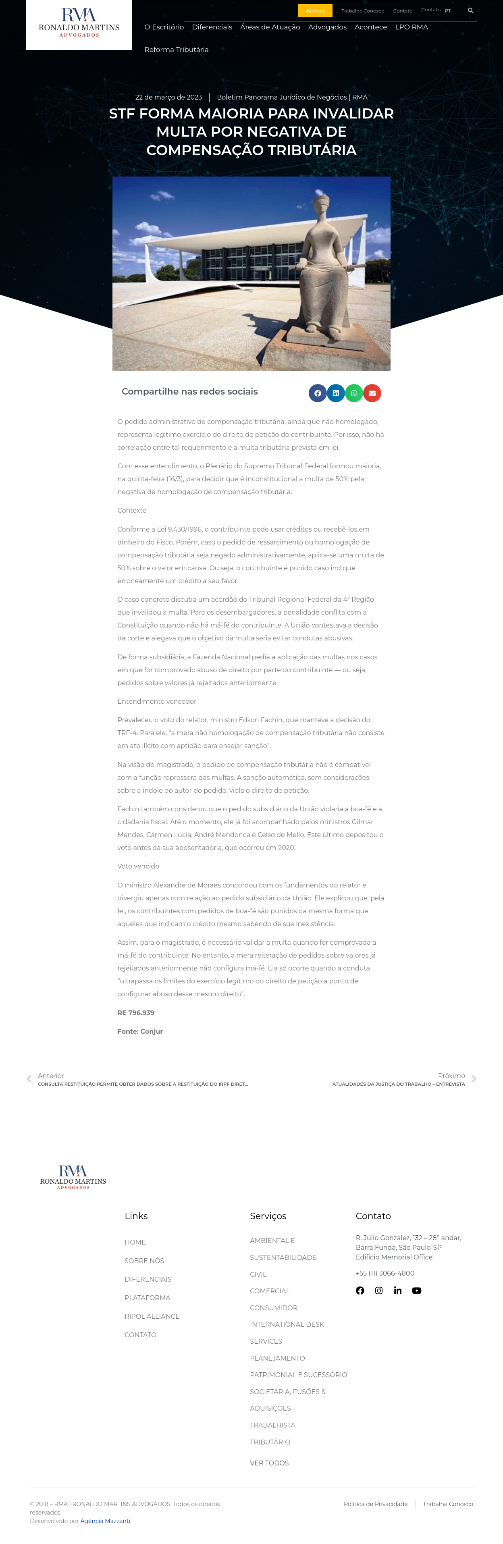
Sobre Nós (144, 1261)
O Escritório (164, 27)
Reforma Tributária (176, 50)
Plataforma (147, 1298)
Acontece (371, 27)
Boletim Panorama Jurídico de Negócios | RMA (292, 97)
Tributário (270, 1442)
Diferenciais (212, 27)
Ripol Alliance (152, 1316)
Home (135, 1242)
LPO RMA (411, 27)
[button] (470, 10)
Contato (140, 1335)
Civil (258, 1274)
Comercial (270, 1291)
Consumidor (273, 1308)
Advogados (327, 27)
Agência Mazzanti (105, 1521)
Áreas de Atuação (270, 27)
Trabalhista (272, 1425)
